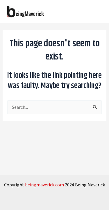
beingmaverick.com (44, 185)
